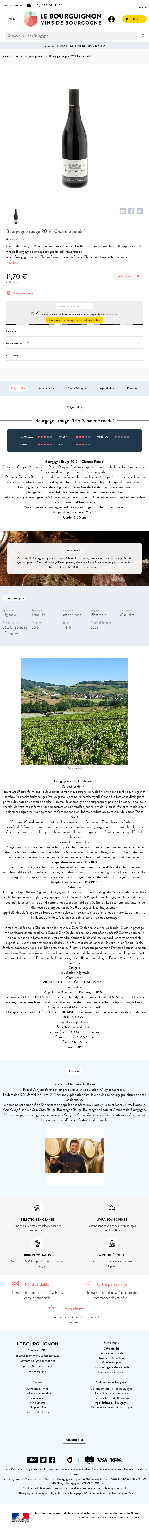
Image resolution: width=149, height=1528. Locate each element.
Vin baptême (37, 1402)
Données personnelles (111, 1372)
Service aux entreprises (37, 1393)
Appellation (107, 388)
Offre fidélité (111, 1348)
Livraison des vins (37, 1388)
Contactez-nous (74, 1440)
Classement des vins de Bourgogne (111, 1388)
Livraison (74, 331)
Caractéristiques (77, 388)
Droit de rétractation (111, 1358)
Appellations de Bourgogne (111, 1402)
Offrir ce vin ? (74, 355)
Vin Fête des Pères (37, 1412)
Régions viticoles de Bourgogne (111, 1398)
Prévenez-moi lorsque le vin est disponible (74, 320)
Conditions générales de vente (111, 1367)
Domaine (132, 388)
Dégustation (18, 388)
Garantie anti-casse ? (74, 343)
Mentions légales (111, 1362)
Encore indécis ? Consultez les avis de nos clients (74, 1319)
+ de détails (13, 262)
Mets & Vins (46, 388)
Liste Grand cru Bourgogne (111, 1393)
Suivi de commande (111, 1353)
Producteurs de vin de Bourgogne (111, 1407)
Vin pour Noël (37, 1407)
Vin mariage (37, 1398)
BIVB (80, 1046)
